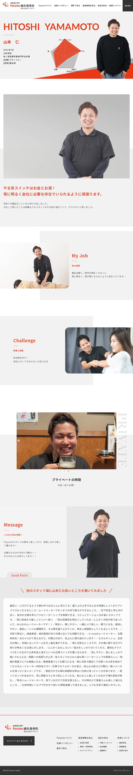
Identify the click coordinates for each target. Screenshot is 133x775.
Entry (128, 6)
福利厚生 (122, 742)
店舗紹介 (103, 750)
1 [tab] (64, 471)
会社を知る (102, 5)
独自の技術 (84, 742)
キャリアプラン (86, 750)
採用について (114, 5)
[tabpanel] (66, 440)
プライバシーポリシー (121, 770)
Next (114, 440)
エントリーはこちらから (17, 741)
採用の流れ (123, 750)
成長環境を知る (89, 5)
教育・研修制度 (86, 746)
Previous (18, 440)
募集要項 (122, 746)
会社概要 (103, 746)
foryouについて (45, 5)
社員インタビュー (61, 5)
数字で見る (75, 5)
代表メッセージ (106, 742)
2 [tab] (68, 471)
